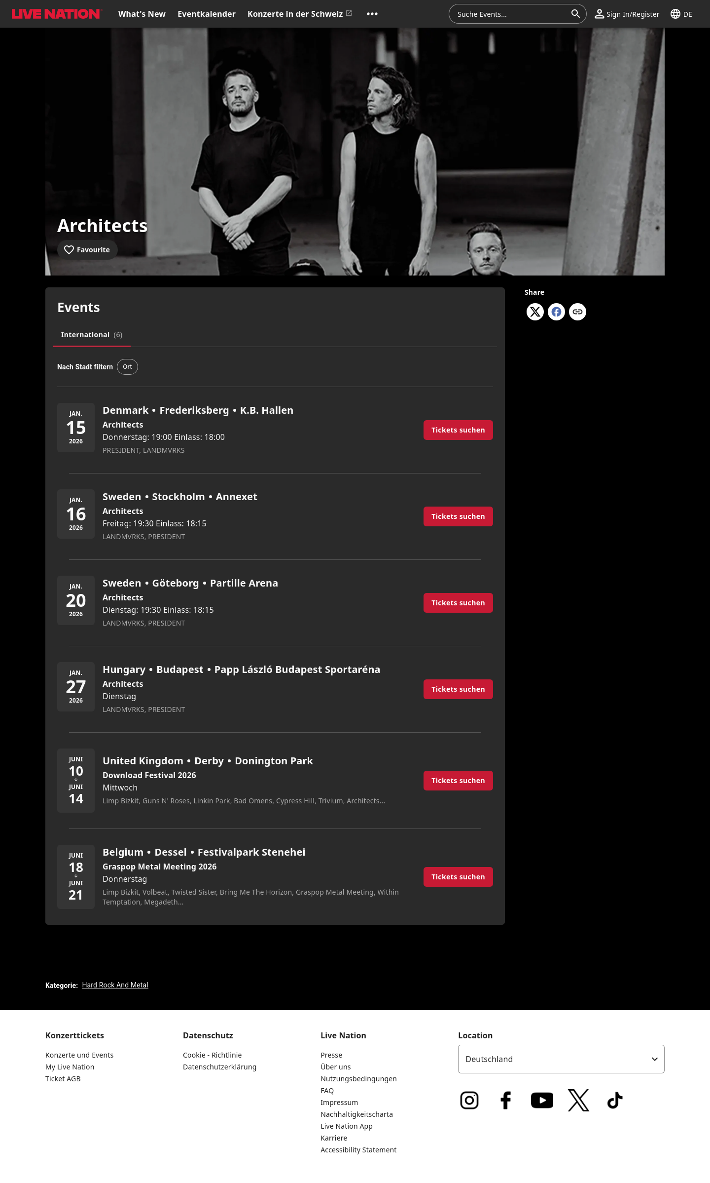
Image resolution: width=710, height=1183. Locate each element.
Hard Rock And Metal (115, 985)
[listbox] (561, 1059)
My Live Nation (69, 1066)
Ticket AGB (63, 1078)
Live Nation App (346, 1126)
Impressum (339, 1102)
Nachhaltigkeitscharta (356, 1114)
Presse (331, 1055)
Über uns (335, 1066)
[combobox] (512, 14)
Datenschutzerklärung (219, 1066)
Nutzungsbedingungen (358, 1078)
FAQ (327, 1090)
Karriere (333, 1138)
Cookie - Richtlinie (212, 1055)
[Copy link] (577, 312)
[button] (372, 14)
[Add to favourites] (87, 250)
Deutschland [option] (489, 1059)
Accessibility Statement (358, 1149)
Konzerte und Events (79, 1055)
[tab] (92, 335)
